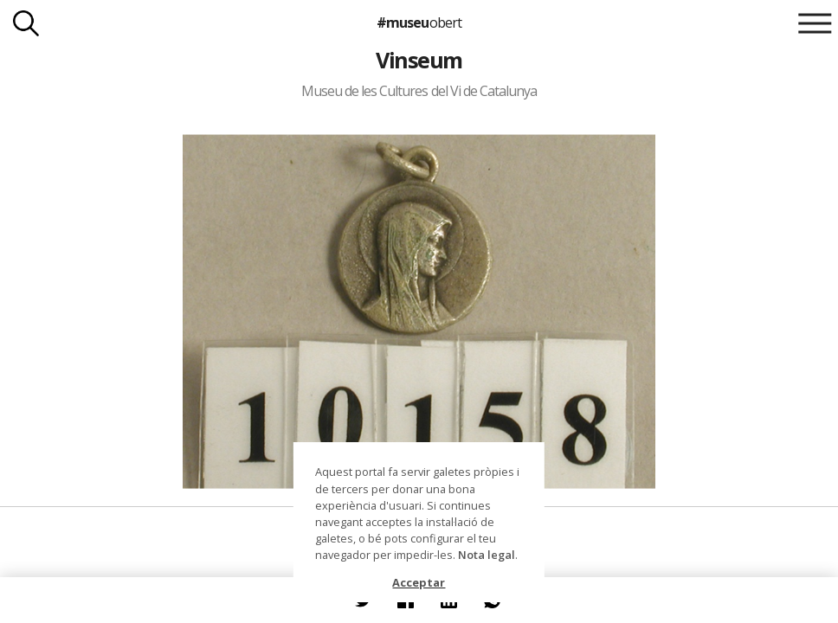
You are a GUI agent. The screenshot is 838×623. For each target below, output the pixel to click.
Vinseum (418, 59)
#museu (419, 22)
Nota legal (486, 554)
